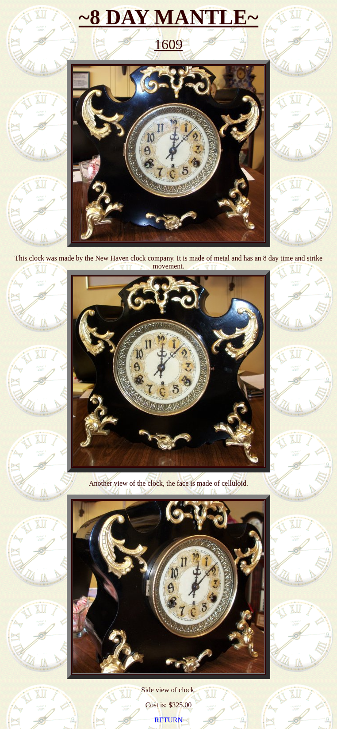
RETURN (168, 720)
